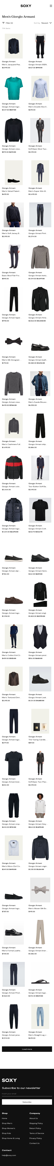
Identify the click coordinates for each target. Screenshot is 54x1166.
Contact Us (34, 1143)
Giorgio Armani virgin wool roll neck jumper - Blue (38, 866)
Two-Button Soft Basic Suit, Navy (38, 486)
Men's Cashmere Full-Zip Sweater (12, 444)
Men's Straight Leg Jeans (38, 1035)
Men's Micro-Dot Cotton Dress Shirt (12, 866)
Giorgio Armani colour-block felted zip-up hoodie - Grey (12, 486)
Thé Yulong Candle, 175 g (38, 740)
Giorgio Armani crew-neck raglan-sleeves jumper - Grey (12, 402)
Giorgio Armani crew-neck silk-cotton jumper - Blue (12, 149)
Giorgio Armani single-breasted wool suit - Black (38, 613)
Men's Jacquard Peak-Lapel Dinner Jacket (12, 64)
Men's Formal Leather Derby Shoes (12, 951)
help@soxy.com (9, 1155)
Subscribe (27, 1102)
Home (4, 1118)
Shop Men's (7, 1123)
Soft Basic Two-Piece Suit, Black (38, 782)
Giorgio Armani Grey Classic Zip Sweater (38, 824)
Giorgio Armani (8, 61)
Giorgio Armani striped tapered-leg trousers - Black (38, 444)
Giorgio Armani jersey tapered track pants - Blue (12, 1035)
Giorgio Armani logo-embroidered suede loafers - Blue (12, 908)
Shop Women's (8, 1128)
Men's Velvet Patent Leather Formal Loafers (12, 191)
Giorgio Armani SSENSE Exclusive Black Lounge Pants (38, 64)
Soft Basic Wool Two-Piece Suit (38, 149)
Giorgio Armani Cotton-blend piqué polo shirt (38, 529)
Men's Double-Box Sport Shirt (38, 107)
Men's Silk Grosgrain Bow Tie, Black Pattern (12, 360)
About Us (33, 1118)
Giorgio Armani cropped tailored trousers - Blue (12, 824)
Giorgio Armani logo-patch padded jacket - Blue (12, 529)
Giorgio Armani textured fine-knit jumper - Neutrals (38, 275)
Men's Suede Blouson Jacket (38, 402)
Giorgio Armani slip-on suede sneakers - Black (12, 571)
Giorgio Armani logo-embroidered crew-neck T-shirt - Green (12, 107)
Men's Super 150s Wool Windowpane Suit (38, 191)
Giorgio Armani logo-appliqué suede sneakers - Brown (12, 613)
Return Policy (35, 1128)
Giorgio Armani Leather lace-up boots (38, 697)
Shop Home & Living (11, 1138)
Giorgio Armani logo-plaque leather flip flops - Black (38, 993)
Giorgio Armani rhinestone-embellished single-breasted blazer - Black (38, 318)
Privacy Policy (35, 1138)
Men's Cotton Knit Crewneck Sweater (12, 655)
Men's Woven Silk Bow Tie (38, 908)
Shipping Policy (36, 1123)
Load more (27, 1049)
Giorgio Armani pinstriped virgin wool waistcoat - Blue (38, 655)
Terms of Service (36, 1133)
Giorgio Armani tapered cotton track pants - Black (12, 318)
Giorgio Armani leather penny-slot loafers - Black (38, 360)
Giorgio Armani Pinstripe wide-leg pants (12, 993)
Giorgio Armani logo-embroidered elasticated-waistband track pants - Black (12, 740)
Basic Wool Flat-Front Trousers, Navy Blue (12, 275)
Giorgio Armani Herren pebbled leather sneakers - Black (38, 571)
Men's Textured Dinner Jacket (12, 697)
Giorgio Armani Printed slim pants (38, 233)
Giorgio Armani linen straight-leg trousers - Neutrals (38, 951)
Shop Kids (6, 1133)
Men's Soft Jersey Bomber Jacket (12, 233)
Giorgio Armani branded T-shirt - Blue (12, 782)
